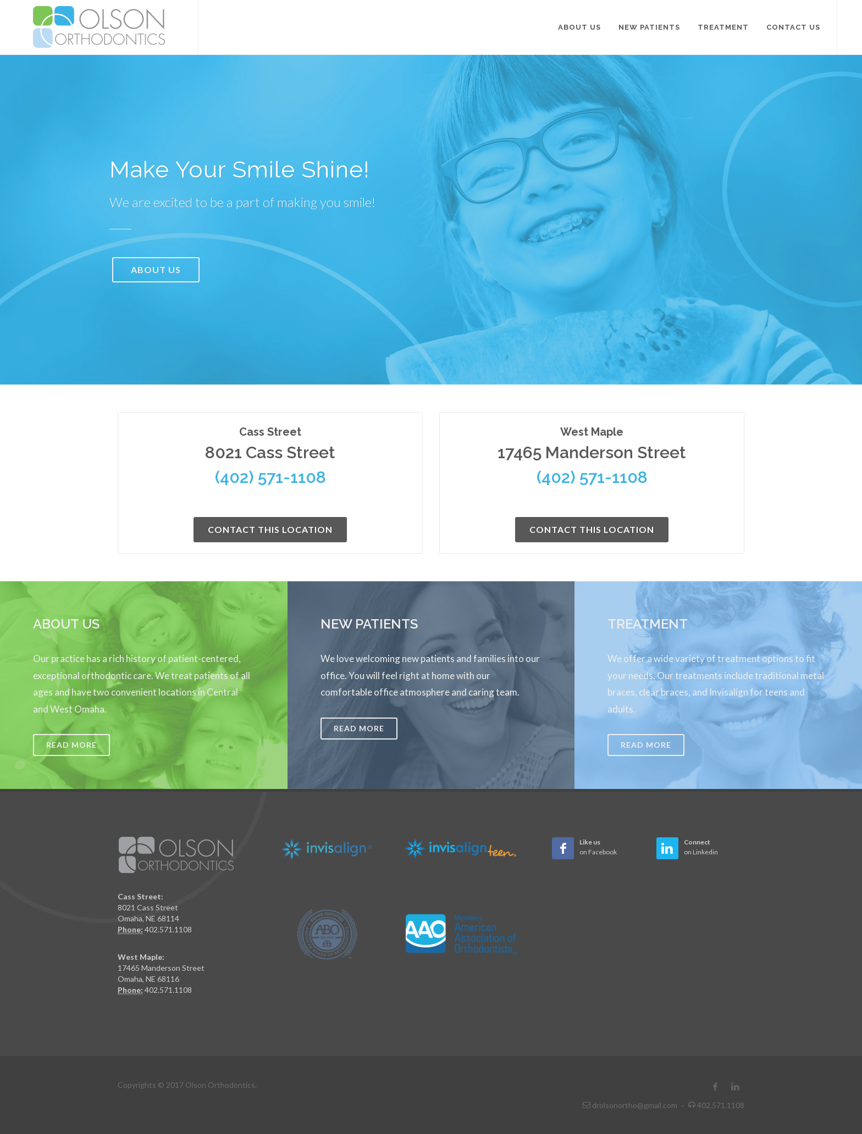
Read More (71, 744)
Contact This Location (270, 529)
